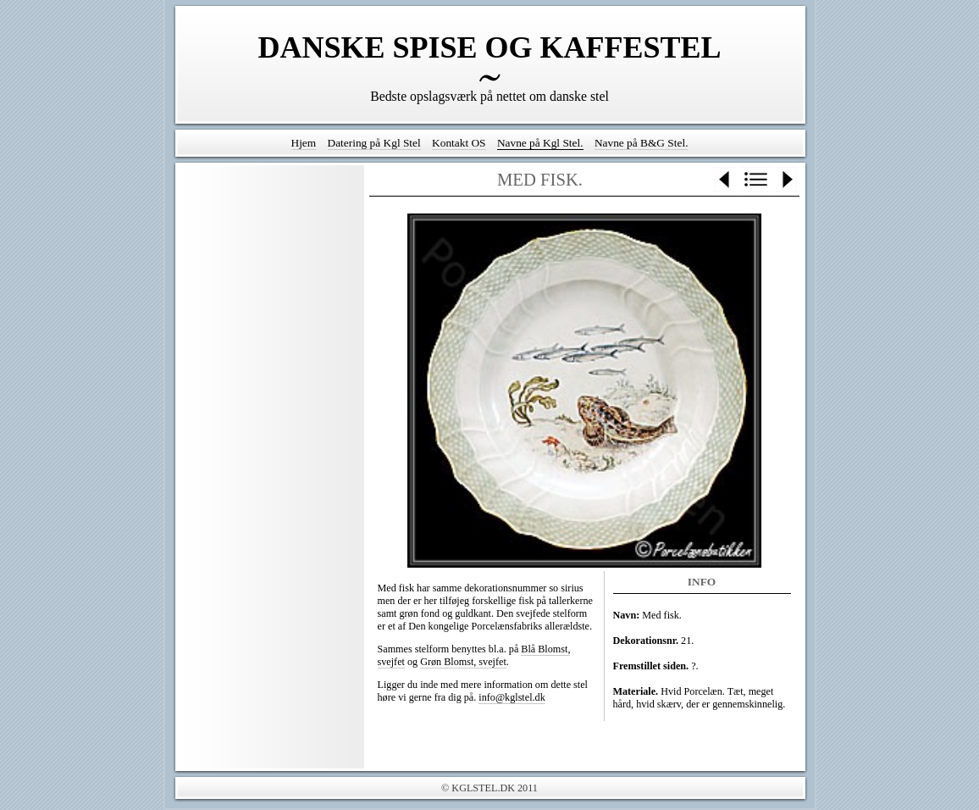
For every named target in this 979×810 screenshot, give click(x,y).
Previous (725, 179)
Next (786, 179)
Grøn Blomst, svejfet (463, 662)
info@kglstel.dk (511, 697)
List (756, 179)
